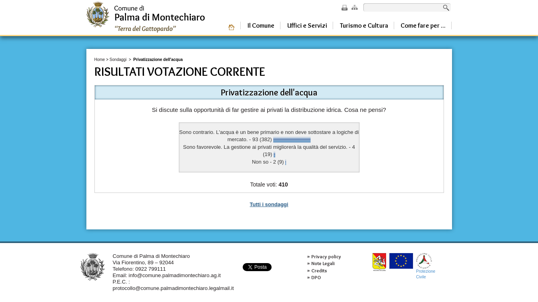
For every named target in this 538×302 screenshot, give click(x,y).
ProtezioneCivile (426, 266)
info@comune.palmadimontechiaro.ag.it (175, 275)
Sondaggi (118, 59)
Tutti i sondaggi (269, 204)
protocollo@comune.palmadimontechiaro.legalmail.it (173, 288)
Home (99, 59)
